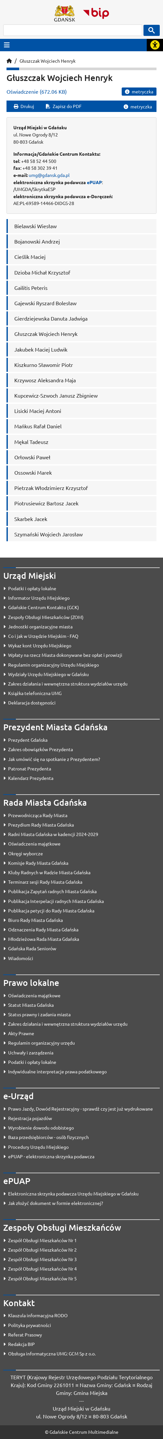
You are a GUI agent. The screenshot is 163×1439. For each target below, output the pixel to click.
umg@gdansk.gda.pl (49, 175)
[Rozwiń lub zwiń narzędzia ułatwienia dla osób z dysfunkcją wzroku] (155, 45)
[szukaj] (72, 30)
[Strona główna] (9, 61)
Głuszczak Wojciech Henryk (47, 61)
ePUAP (94, 182)
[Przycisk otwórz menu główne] (7, 45)
